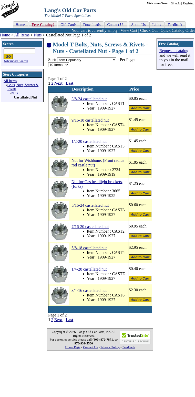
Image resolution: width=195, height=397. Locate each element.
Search (8, 44)
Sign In (175, 3)
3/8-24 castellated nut (89, 99)
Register (188, 3)
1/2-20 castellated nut (89, 141)
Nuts (38, 35)
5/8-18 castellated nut (89, 248)
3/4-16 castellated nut (89, 290)
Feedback (128, 347)
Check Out (149, 30)
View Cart (128, 30)
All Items (21, 35)
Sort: (52, 59)
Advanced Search (16, 61)
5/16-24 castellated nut (90, 205)
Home (5, 35)
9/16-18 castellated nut (90, 120)
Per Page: (127, 59)
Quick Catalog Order (178, 30)
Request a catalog (173, 50)
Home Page (72, 347)
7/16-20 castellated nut (90, 226)
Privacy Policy (110, 347)
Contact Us (90, 347)
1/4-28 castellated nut (89, 269)
